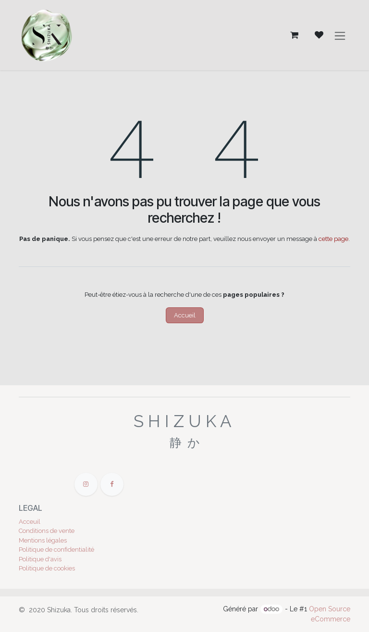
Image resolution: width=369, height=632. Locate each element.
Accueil (185, 315)
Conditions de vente (46, 530)
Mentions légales (43, 540)
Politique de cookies (47, 568)
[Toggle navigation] (340, 35)
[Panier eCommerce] (294, 35)
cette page (333, 238)
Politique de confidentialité (56, 549)
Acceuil (29, 521)
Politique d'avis (40, 559)
